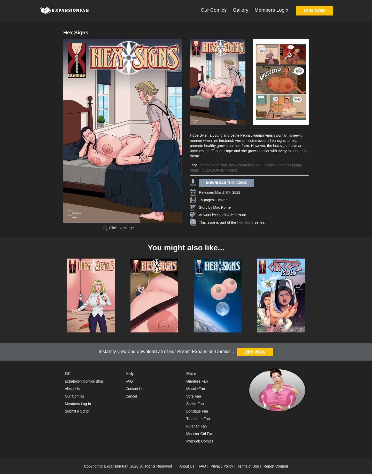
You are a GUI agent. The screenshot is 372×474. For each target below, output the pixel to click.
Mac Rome (222, 207)
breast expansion (213, 165)
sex (258, 165)
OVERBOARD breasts (219, 170)
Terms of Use (248, 466)
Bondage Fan (197, 411)
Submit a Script (77, 411)
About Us (72, 389)
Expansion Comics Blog (84, 381)
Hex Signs (245, 222)
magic (194, 170)
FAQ (129, 381)
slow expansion (241, 165)
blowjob (270, 165)
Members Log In (78, 404)
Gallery (240, 10)
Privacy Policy (222, 466)
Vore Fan (193, 396)
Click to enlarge (118, 228)
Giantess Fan (197, 381)
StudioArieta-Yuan (231, 215)
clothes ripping (289, 165)
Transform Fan (198, 419)
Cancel (131, 396)
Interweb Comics (199, 441)
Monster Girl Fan (199, 434)
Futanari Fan (196, 426)
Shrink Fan (195, 404)
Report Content (276, 466)
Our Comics (214, 10)
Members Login (271, 10)
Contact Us (134, 389)
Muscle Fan (195, 389)
